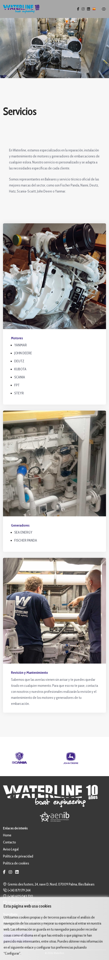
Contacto (9, 842)
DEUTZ (19, 361)
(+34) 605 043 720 (20, 896)
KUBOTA (20, 369)
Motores (17, 338)
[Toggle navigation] (104, 9)
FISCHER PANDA (25, 540)
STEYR (19, 393)
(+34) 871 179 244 (19, 890)
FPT (17, 385)
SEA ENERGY (23, 532)
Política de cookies (16, 863)
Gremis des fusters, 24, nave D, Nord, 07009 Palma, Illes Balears (51, 884)
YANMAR (20, 345)
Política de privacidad (18, 856)
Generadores (20, 525)
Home (7, 835)
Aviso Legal (11, 849)
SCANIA (19, 377)
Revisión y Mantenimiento (29, 672)
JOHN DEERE (23, 353)
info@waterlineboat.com (24, 902)
